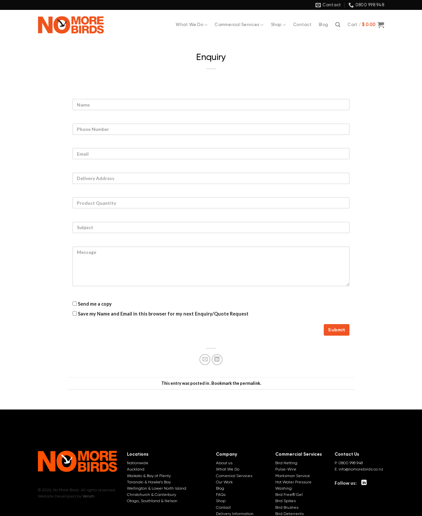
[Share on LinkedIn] (217, 359)
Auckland (135, 469)
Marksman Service (292, 475)
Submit (336, 330)
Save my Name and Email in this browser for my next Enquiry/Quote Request (161, 314)
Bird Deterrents (289, 513)
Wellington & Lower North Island (156, 488)
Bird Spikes (285, 501)
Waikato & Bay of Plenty (149, 475)
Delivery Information (235, 513)
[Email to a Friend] (204, 359)
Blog (323, 24)
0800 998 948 (351, 463)
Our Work (224, 482)
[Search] (337, 24)
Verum (88, 496)
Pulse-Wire (285, 469)
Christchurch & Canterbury (151, 494)
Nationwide (137, 463)
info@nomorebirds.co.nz (361, 469)
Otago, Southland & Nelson (152, 501)
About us (224, 463)
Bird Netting (286, 463)
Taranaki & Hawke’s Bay (149, 482)
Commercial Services (239, 25)
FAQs (221, 494)
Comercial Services (234, 475)
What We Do (191, 25)
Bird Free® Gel (289, 494)
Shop (278, 25)
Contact (302, 24)
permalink (250, 383)
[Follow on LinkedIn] (364, 483)
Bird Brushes (286, 507)
